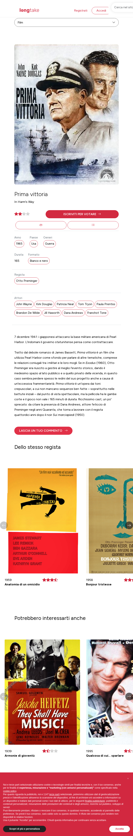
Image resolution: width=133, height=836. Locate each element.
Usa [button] (33, 243)
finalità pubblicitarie (95, 801)
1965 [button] (19, 243)
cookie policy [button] (9, 791)
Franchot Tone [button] (97, 313)
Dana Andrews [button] (73, 313)
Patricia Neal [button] (65, 304)
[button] (82, 214)
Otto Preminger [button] (26, 281)
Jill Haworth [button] (52, 313)
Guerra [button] (49, 243)
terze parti (54, 794)
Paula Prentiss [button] (105, 304)
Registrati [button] (80, 10)
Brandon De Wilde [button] (28, 313)
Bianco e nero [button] (39, 261)
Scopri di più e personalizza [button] (24, 829)
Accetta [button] (119, 829)
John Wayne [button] (24, 304)
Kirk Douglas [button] (44, 304)
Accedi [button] (101, 10)
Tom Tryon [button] (85, 304)
